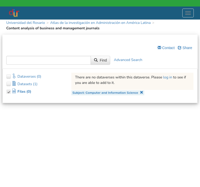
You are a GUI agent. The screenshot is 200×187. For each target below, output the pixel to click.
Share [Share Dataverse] (185, 48)
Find (100, 60)
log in (167, 77)
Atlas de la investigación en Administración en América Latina (100, 22)
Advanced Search (128, 60)
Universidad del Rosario (25, 22)
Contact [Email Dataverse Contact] (166, 48)
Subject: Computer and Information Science (107, 92)
